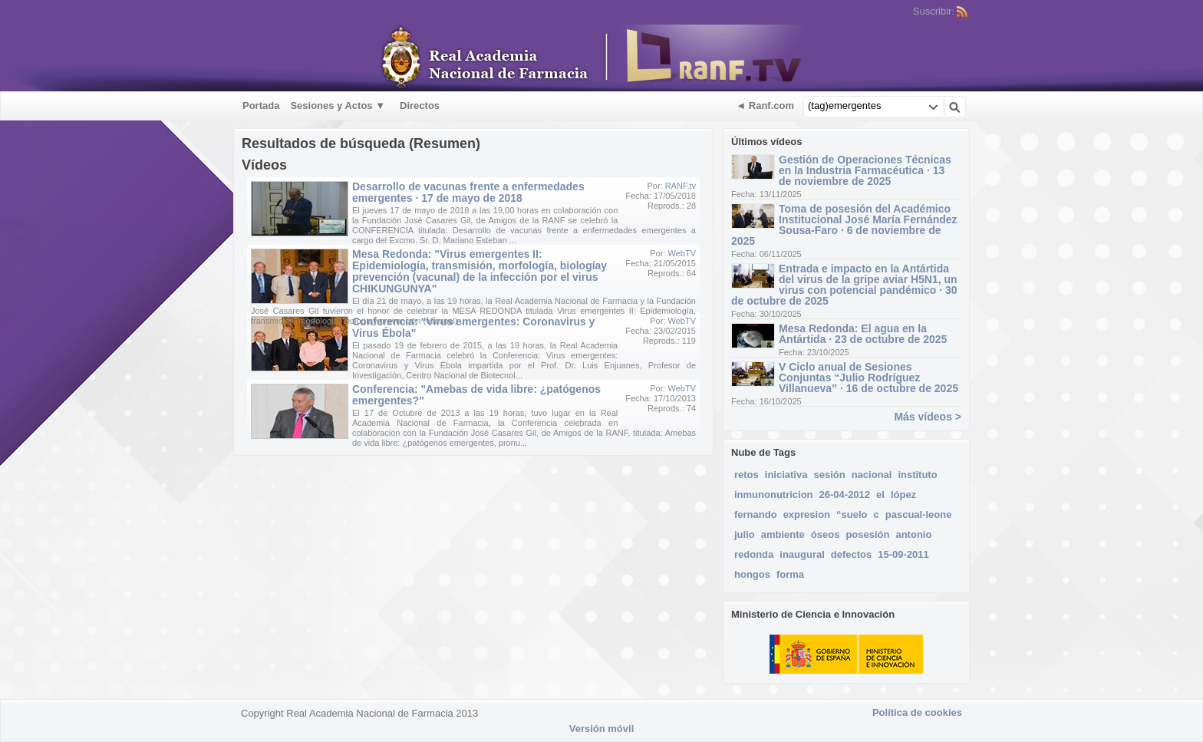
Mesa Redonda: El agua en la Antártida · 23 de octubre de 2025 (863, 333)
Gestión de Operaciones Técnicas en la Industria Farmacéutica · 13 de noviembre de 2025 (865, 170)
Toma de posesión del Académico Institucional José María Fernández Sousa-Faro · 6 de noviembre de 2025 (844, 225)
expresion (806, 514)
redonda (753, 554)
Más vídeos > (927, 417)
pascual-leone (918, 514)
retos (746, 474)
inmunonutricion (773, 494)
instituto (917, 474)
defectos (851, 554)
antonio (913, 534)
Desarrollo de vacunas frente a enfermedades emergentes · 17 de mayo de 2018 (468, 192)
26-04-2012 (845, 494)
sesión (829, 474)
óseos (825, 534)
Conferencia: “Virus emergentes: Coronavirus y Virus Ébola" (473, 327)
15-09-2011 (903, 554)
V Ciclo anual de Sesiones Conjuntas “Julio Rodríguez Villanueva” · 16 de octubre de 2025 (868, 377)
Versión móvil (601, 728)
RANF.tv (680, 185)
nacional (872, 474)
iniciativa (786, 474)
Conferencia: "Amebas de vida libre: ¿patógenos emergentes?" (476, 395)
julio (744, 534)
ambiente (783, 534)
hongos (752, 574)
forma (790, 574)
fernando (755, 514)
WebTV (682, 253)
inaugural (802, 554)
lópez (903, 494)
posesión (867, 534)
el (880, 494)
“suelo (851, 514)
